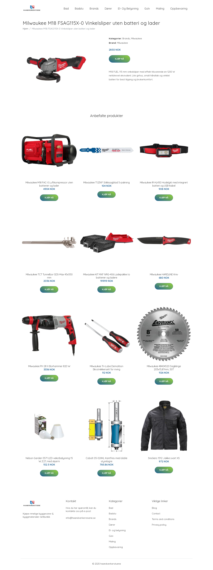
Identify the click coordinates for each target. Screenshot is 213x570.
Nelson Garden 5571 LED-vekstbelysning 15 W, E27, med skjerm (49, 461)
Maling (160, 9)
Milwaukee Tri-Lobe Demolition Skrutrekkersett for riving (106, 369)
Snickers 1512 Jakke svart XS (164, 459)
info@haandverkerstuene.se (81, 519)
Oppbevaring (178, 9)
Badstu (79, 9)
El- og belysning (128, 9)
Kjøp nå (119, 59)
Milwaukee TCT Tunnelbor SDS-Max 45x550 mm (49, 277)
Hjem (25, 29)
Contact (156, 514)
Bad (66, 9)
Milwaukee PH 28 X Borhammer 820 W (49, 367)
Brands (94, 9)
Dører (108, 9)
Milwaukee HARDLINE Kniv (164, 275)
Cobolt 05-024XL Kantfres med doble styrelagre (106, 461)
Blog (154, 509)
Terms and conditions (163, 520)
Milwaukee (136, 39)
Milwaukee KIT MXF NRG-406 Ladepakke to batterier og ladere (106, 277)
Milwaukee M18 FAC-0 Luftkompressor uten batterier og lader (49, 185)
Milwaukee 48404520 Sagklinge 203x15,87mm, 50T (164, 369)
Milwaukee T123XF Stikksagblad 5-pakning (106, 183)
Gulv (147, 9)
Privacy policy (159, 525)
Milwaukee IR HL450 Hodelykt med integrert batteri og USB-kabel (164, 185)
